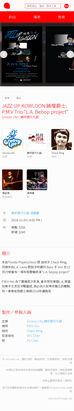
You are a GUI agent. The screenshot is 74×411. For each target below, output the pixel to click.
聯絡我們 (39, 359)
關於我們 (27, 359)
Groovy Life (10, 117)
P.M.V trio (33, 326)
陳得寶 (30, 193)
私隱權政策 (53, 359)
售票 (61, 16)
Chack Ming (58, 153)
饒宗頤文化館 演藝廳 (25, 213)
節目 (12, 16)
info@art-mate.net (59, 387)
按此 (69, 380)
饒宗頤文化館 (30, 117)
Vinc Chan (33, 335)
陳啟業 (6, 193)
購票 (37, 16)
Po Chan (32, 340)
